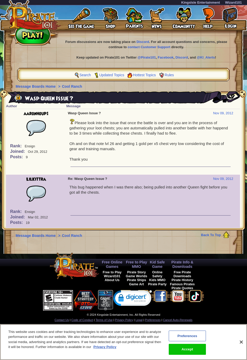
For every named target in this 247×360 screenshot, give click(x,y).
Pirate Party (157, 284)
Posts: (17, 157)
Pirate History (182, 280)
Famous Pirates (182, 284)
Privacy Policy (124, 319)
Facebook (166, 57)
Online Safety (157, 274)
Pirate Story (136, 272)
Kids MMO (157, 280)
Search (85, 75)
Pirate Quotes (182, 288)
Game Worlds (136, 276)
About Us (112, 280)
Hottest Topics (144, 75)
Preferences (153, 319)
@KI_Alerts (206, 57)
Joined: (18, 151)
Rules (169, 75)
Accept (187, 351)
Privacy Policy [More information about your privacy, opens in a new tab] (104, 349)
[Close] (241, 344)
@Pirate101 (147, 57)
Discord (142, 42)
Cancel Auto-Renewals (177, 319)
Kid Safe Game (157, 264)
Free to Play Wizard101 (112, 274)
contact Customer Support (149, 47)
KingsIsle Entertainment (200, 2)
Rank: (16, 146)
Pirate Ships (136, 280)
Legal (138, 319)
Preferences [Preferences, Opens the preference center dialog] (187, 338)
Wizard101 (233, 2)
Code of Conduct (82, 319)
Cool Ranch (72, 86)
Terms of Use (104, 319)
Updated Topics (111, 75)
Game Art (136, 284)
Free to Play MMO (136, 264)
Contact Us (62, 319)
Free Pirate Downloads (182, 274)
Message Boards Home (36, 86)
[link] (132, 299)
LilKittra (36, 179)
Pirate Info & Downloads (182, 264)
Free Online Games (112, 264)
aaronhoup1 (36, 114)
